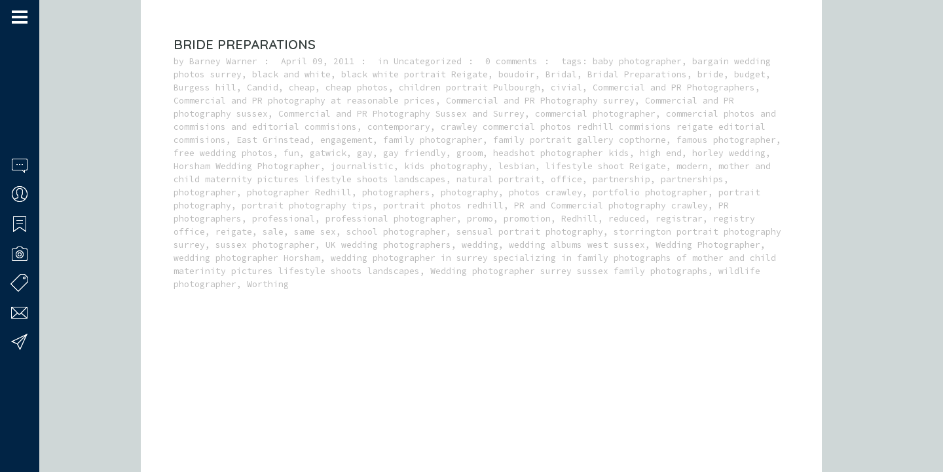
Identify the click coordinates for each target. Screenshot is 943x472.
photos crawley (545, 192)
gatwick (328, 153)
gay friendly (414, 153)
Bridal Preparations (637, 74)
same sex (315, 231)
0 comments (511, 61)
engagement (346, 140)
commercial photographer (595, 113)
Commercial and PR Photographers (674, 87)
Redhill (579, 218)
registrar (679, 218)
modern (692, 166)
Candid (262, 87)
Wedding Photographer (708, 244)
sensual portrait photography (529, 231)
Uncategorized (428, 61)
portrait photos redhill (443, 205)
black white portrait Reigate (414, 74)
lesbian (516, 166)
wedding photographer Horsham (247, 258)
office (566, 179)
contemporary (398, 126)
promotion (527, 218)
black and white (291, 74)
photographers (396, 192)
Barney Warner (223, 61)
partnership (621, 179)
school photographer (396, 231)
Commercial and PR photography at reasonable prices (304, 100)
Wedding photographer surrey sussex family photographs (569, 271)
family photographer (433, 140)
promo (480, 218)
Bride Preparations (245, 44)
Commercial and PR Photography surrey (540, 100)
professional (283, 218)
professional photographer (390, 218)
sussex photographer (265, 244)
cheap (302, 87)
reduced (626, 218)
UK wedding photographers (388, 244)
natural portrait (498, 179)
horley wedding (729, 153)
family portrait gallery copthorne (579, 140)
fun (291, 153)
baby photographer (637, 61)
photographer (205, 192)
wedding (480, 244)
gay (365, 153)
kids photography (446, 166)
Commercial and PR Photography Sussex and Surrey (401, 113)
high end (661, 153)
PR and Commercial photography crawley (611, 205)
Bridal (561, 74)
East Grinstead (273, 140)
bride (710, 74)
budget (750, 74)
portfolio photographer (650, 192)
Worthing (268, 284)
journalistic (362, 166)
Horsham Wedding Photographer (247, 166)
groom (469, 153)
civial (566, 87)
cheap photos (356, 87)
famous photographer (726, 140)
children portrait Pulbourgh (469, 87)
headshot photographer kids (561, 153)
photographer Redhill (299, 192)
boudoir (516, 74)
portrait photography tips (307, 205)
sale (273, 231)
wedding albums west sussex (577, 244)
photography (469, 192)
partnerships (692, 179)
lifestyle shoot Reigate (605, 166)
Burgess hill (205, 87)
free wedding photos (223, 153)
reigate (233, 231)
